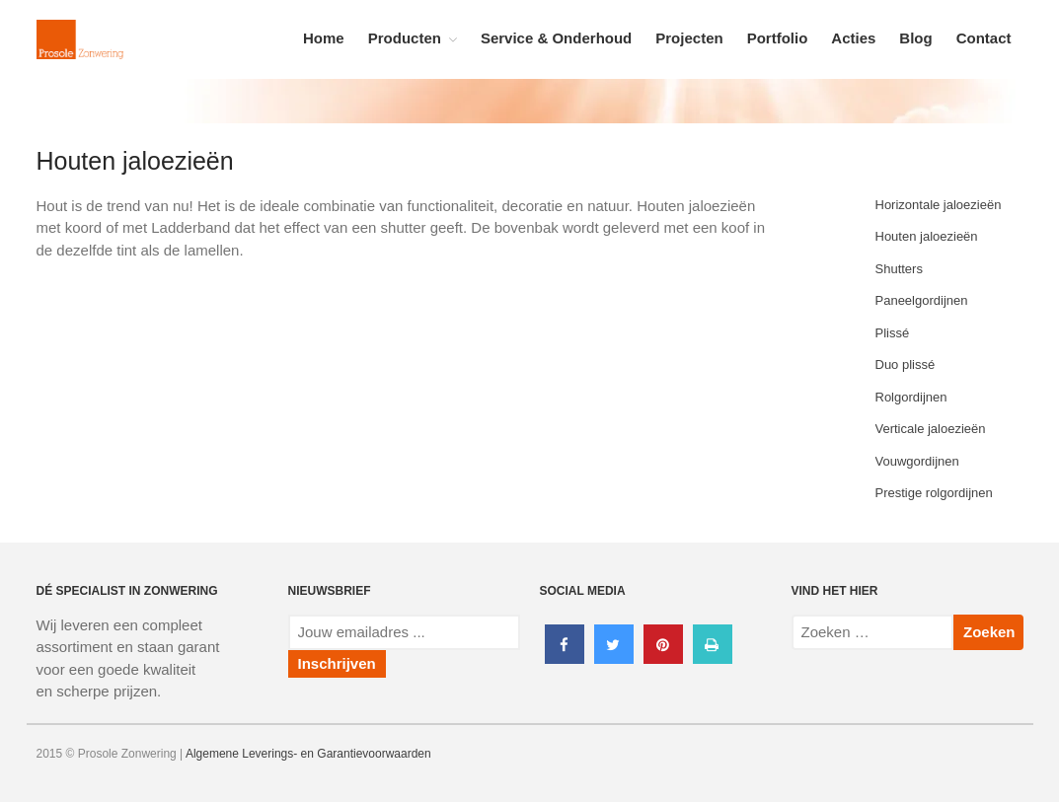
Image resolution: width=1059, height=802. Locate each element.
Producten (404, 38)
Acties (853, 38)
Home (323, 38)
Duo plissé (905, 364)
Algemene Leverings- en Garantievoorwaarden (308, 754)
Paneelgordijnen (921, 300)
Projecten (688, 38)
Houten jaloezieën (926, 236)
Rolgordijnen (911, 397)
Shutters (899, 268)
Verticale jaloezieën (930, 428)
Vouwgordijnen (917, 461)
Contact (984, 38)
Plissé (892, 333)
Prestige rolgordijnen (934, 492)
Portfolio (777, 38)
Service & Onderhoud (556, 38)
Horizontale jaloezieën (938, 204)
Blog (915, 38)
